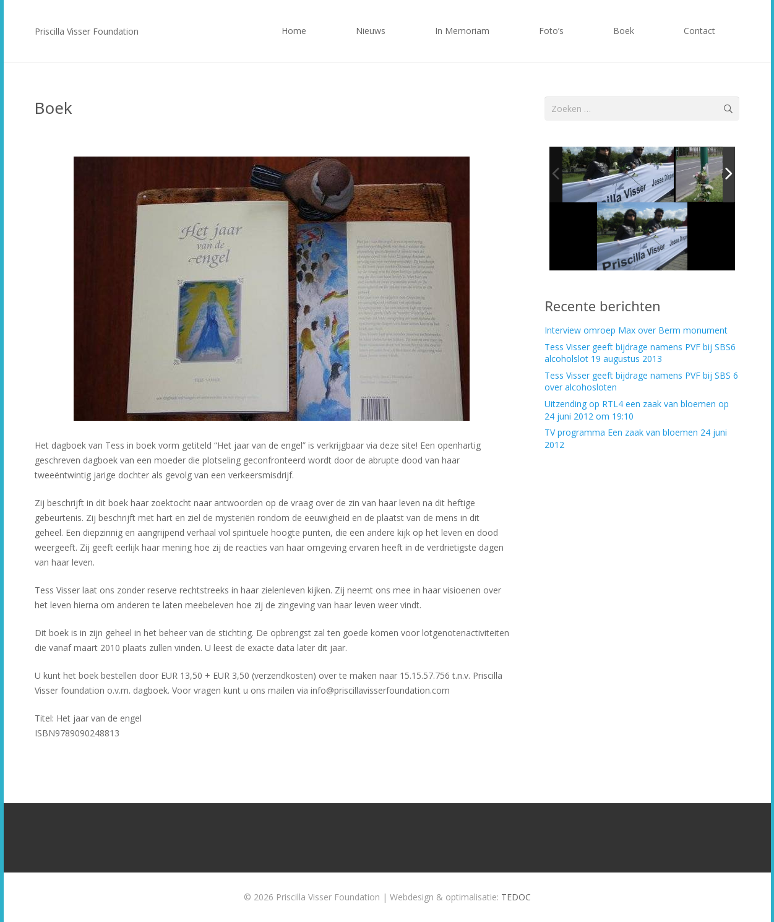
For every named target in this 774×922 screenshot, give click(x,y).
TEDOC (516, 897)
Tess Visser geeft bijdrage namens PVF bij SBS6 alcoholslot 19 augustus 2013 (640, 353)
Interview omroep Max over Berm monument (636, 330)
